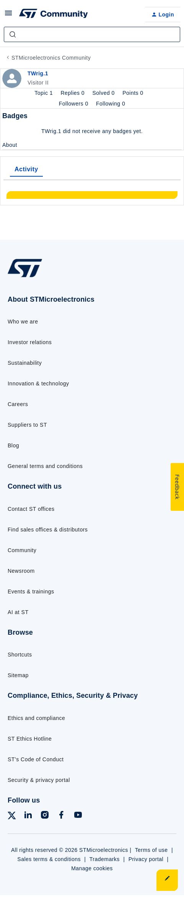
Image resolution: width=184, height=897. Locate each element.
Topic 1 (44, 93)
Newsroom (21, 571)
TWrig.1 (38, 73)
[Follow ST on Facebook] (61, 816)
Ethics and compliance (36, 718)
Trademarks (105, 859)
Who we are (23, 321)
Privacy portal (146, 859)
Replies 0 (73, 93)
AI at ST (18, 612)
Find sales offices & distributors (48, 529)
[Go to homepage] (25, 277)
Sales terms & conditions (49, 859)
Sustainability (25, 363)
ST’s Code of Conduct (36, 759)
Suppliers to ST (27, 425)
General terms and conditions (45, 466)
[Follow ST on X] (12, 817)
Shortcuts (20, 655)
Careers (18, 404)
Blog (13, 445)
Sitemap (18, 675)
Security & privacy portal (39, 780)
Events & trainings (31, 591)
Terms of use (151, 850)
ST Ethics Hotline (30, 739)
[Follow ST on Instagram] (44, 816)
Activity (26, 169)
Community (22, 550)
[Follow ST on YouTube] (78, 816)
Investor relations (30, 342)
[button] (8, 16)
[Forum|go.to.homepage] (53, 14)
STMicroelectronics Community (51, 58)
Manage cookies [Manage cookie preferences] (92, 868)
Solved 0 (105, 93)
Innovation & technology (38, 383)
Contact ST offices (31, 509)
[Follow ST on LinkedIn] (28, 816)
